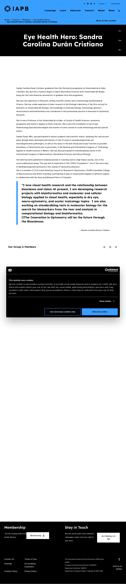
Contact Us (9, 559)
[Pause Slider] (110, 247)
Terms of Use (30, 559)
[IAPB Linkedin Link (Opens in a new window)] (91, 4)
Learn (61, 10)
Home (7, 20)
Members (26, 20)
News (111, 10)
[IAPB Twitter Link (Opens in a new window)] (84, 4)
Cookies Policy (10, 571)
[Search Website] (119, 11)
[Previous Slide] (105, 247)
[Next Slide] (116, 247)
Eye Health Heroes (42, 20)
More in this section (108, 21)
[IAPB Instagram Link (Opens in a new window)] (94, 4)
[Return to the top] (119, 560)
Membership (115, 4)
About (100, 10)
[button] (103, 4)
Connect (88, 10)
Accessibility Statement (30, 565)
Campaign (48, 10)
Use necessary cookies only (62, 312)
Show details (105, 301)
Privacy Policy (30, 571)
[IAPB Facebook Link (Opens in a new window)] (88, 4)
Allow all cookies (99, 312)
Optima (119, 569)
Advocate (74, 10)
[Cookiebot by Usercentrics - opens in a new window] (107, 270)
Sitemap (8, 564)
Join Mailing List (108, 537)
